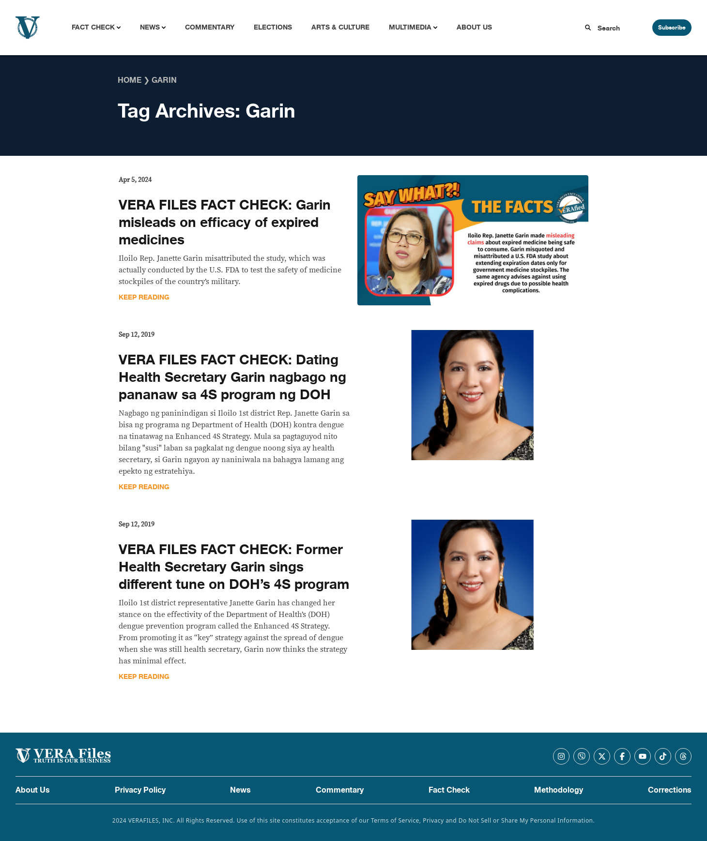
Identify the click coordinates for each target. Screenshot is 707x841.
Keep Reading (144, 297)
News (150, 27)
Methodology (558, 790)
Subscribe (672, 27)
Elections (273, 27)
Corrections (670, 790)
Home (129, 80)
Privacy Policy (140, 790)
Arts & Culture (340, 27)
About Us (474, 27)
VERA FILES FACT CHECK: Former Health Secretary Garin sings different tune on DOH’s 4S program (234, 567)
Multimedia (410, 27)
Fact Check (93, 27)
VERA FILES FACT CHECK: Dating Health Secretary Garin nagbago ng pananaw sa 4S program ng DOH (232, 377)
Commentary (209, 27)
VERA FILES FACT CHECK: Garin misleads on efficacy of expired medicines (225, 222)
